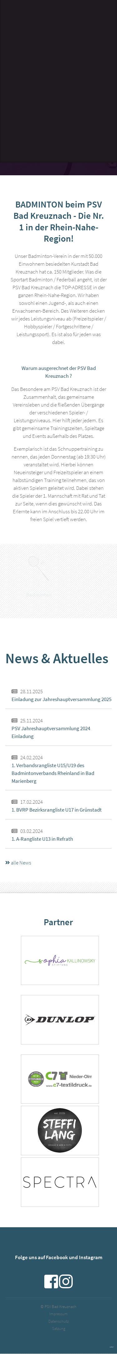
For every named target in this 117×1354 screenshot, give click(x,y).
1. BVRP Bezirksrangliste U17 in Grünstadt (57, 810)
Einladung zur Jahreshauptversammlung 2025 (61, 699)
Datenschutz (58, 1321)
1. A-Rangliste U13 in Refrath (42, 839)
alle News (18, 862)
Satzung (58, 1328)
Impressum (58, 1313)
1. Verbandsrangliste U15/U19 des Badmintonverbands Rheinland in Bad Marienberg (53, 773)
